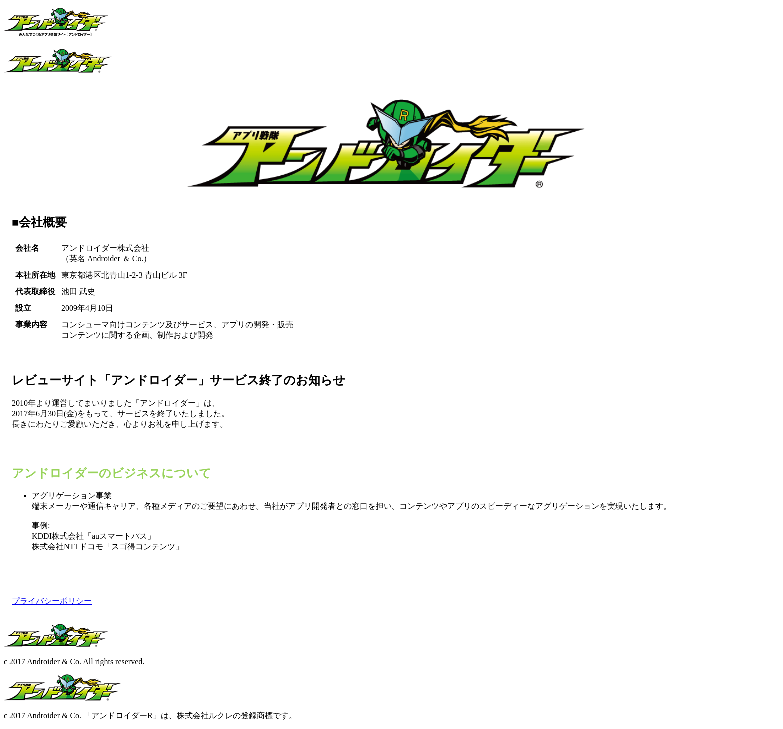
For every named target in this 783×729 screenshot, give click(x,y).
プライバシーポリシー (52, 601)
